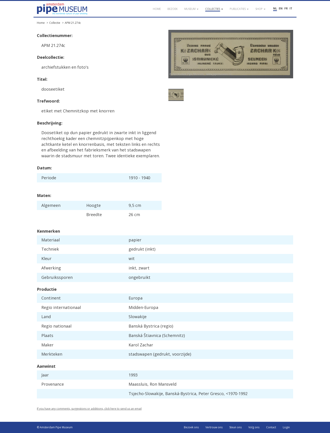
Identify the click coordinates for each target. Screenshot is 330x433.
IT (291, 8)
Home (41, 23)
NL (275, 8)
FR (286, 8)
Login (286, 427)
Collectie (54, 23)
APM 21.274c (73, 23)
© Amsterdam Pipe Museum (55, 427)
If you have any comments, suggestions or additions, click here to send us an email (89, 409)
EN (281, 8)
